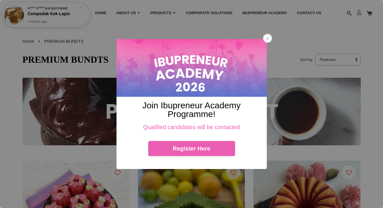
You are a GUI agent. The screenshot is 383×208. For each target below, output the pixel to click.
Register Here (191, 148)
